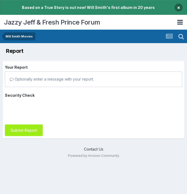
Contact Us (93, 145)
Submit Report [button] (24, 109)
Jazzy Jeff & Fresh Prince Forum (52, 22)
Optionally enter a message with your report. (52, 79)
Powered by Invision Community (93, 152)
